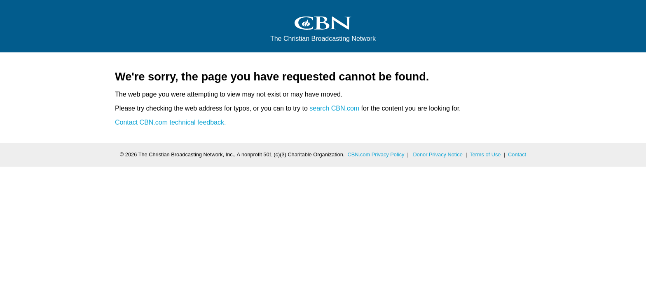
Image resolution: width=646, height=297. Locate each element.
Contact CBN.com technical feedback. (170, 122)
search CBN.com (334, 108)
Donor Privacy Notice (438, 154)
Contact (517, 154)
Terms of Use (485, 154)
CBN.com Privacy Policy (376, 154)
